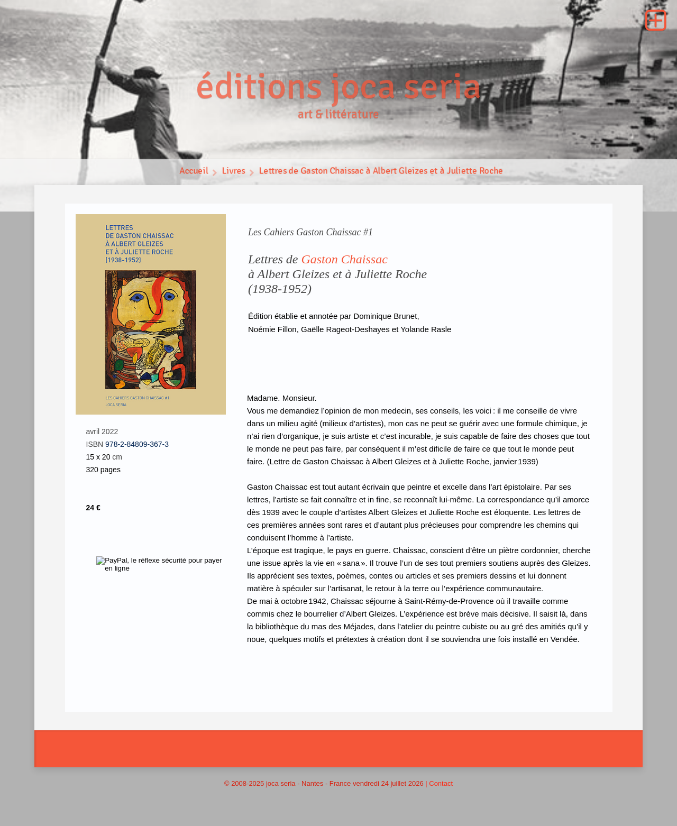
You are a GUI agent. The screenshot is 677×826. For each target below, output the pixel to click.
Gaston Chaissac (344, 259)
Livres (232, 172)
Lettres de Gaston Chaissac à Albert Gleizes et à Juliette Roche (381, 172)
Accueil (192, 172)
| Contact (439, 783)
